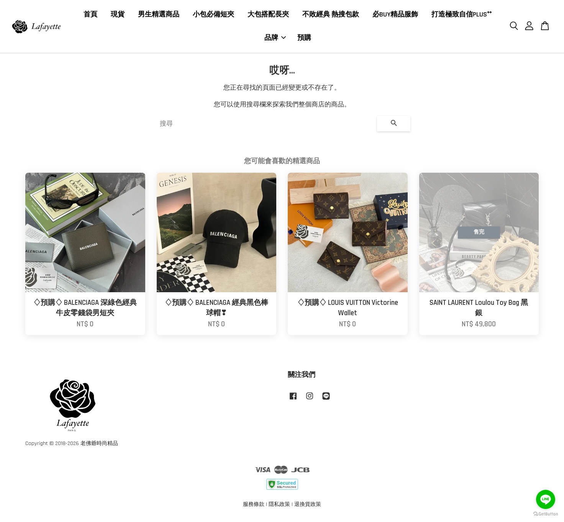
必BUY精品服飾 (395, 15)
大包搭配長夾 (268, 15)
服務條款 (253, 505)
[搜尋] (265, 125)
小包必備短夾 (213, 15)
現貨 (118, 15)
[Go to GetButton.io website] (545, 514)
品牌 (275, 38)
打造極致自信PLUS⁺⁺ (461, 15)
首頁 (90, 15)
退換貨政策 (307, 505)
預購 (304, 38)
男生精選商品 (158, 15)
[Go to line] (545, 499)
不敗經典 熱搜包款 (330, 15)
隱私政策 (279, 505)
